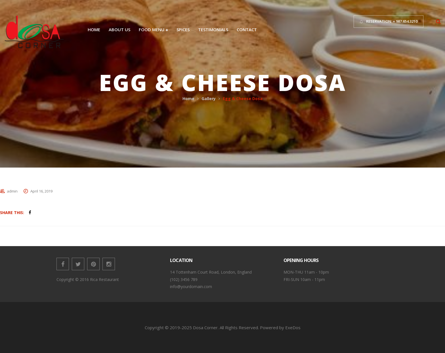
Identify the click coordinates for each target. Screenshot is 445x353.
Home (188, 98)
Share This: (12, 212)
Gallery (208, 98)
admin (12, 191)
